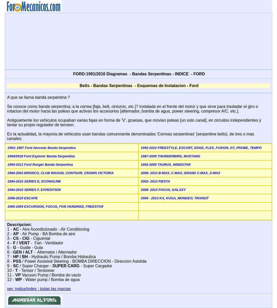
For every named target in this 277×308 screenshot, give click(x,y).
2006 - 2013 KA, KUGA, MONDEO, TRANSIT (175, 198)
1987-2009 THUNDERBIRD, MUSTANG (170, 156)
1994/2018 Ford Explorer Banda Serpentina (41, 156)
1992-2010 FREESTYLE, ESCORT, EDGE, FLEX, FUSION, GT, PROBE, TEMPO (201, 148)
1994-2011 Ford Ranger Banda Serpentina (40, 164)
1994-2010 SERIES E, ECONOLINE (34, 181)
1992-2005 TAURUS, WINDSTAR (165, 164)
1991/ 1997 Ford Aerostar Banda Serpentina (41, 148)
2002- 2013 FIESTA (155, 181)
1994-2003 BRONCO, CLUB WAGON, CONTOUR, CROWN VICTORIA (60, 173)
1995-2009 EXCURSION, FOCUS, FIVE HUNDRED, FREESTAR (55, 206)
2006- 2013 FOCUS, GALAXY (163, 190)
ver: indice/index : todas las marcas (39, 289)
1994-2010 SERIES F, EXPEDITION (34, 190)
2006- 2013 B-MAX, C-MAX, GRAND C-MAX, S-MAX (180, 173)
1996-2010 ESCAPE (22, 198)
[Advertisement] (138, 40)
